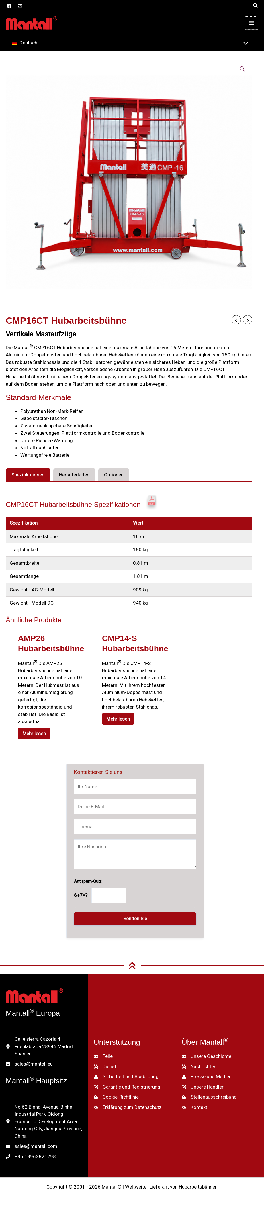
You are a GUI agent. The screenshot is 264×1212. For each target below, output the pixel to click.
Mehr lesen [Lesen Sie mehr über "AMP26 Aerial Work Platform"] (34, 733)
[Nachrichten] (199, 1066)
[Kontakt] (194, 1107)
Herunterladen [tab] (74, 475)
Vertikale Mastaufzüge (41, 334)
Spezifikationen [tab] (27, 475)
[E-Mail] (20, 5)
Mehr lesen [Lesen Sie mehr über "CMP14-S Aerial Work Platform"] (118, 719)
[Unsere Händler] (203, 1087)
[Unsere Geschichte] (206, 1056)
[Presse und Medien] (207, 1076)
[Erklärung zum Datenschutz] (128, 1107)
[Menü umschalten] (244, 44)
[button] (255, 5)
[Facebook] (9, 5)
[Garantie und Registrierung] (127, 1087)
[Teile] (103, 1056)
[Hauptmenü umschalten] (252, 23)
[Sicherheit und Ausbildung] (126, 1076)
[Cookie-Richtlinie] (116, 1097)
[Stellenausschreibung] (209, 1097)
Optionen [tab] (114, 475)
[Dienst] (105, 1066)
